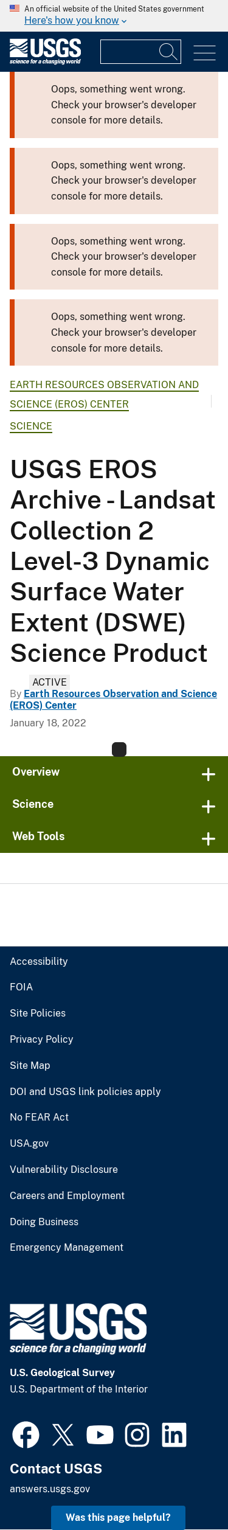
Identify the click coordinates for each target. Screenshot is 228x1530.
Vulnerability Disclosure (64, 1169)
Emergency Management (66, 1247)
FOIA (21, 987)
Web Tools (38, 836)
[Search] (169, 52)
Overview (36, 771)
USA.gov (29, 1143)
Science (31, 426)
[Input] (140, 52)
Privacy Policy (42, 1039)
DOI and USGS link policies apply (85, 1092)
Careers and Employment (67, 1196)
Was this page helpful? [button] (118, 1517)
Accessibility (39, 961)
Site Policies (38, 1013)
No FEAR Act (39, 1117)
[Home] (45, 62)
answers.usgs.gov (50, 1489)
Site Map (30, 1065)
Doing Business (44, 1222)
